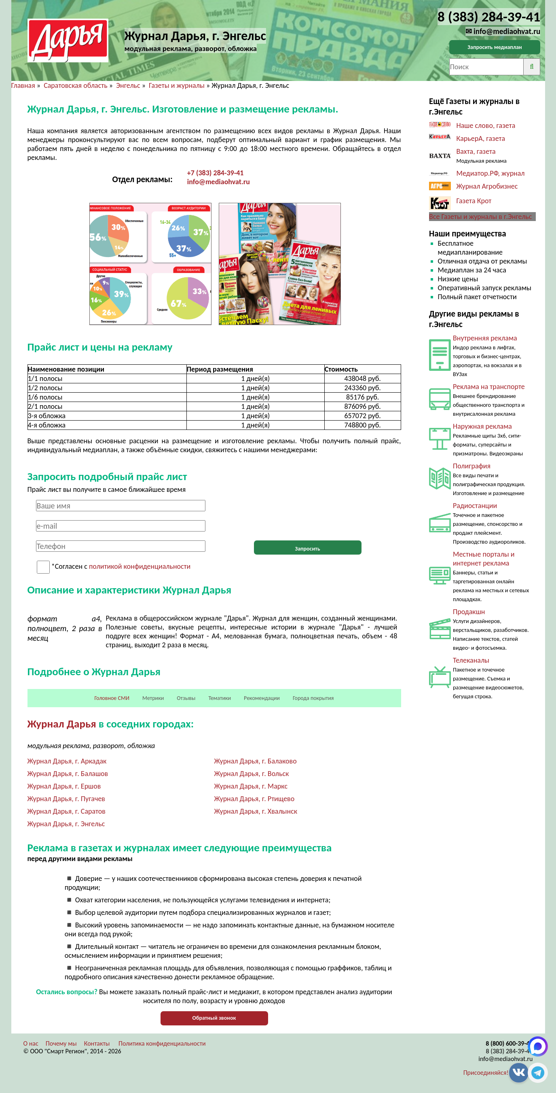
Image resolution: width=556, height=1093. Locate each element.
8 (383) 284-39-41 (509, 1051)
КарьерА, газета (481, 138)
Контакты (97, 1043)
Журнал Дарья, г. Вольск (251, 773)
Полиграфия (471, 465)
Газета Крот (474, 200)
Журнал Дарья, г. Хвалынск (256, 811)
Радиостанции (475, 505)
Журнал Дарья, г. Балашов (67, 773)
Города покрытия (313, 698)
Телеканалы (471, 660)
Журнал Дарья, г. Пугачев (66, 798)
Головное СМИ (112, 698)
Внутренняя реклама (485, 338)
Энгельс (128, 85)
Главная (23, 85)
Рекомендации (262, 698)
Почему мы (61, 1043)
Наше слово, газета (486, 125)
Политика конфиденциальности (162, 1043)
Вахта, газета (476, 151)
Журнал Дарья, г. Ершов (64, 786)
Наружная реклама (482, 426)
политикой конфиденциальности (139, 566)
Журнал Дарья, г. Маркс (251, 786)
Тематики (219, 698)
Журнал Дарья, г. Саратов (66, 811)
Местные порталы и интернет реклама (483, 559)
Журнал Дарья (61, 723)
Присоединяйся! (486, 1072)
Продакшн (469, 611)
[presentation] (307, 516)
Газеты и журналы (177, 85)
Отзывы (186, 698)
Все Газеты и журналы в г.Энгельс (480, 216)
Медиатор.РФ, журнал (491, 173)
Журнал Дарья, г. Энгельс (66, 823)
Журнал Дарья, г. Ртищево (254, 798)
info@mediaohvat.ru (218, 181)
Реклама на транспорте (489, 386)
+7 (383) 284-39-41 (215, 172)
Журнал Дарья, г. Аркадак (67, 761)
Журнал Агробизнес (488, 186)
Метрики (153, 698)
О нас (30, 1043)
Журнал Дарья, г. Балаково (255, 761)
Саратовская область (76, 85)
